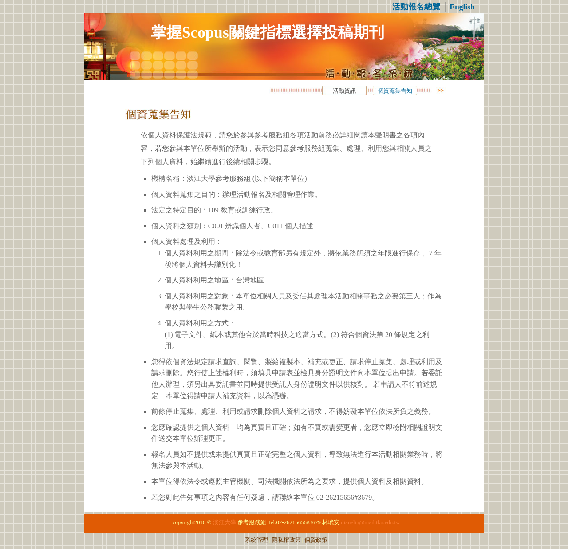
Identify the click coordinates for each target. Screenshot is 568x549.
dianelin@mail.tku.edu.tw (370, 522)
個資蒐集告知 (395, 91)
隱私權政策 (286, 540)
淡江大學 (224, 522)
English (462, 6)
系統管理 (256, 540)
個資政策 (315, 540)
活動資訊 (344, 91)
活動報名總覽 (416, 6)
